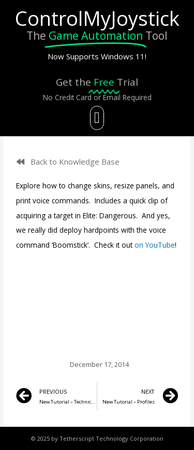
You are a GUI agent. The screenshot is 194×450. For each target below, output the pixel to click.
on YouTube (155, 245)
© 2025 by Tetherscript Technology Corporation (97, 438)
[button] (97, 118)
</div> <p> (97, 291)
